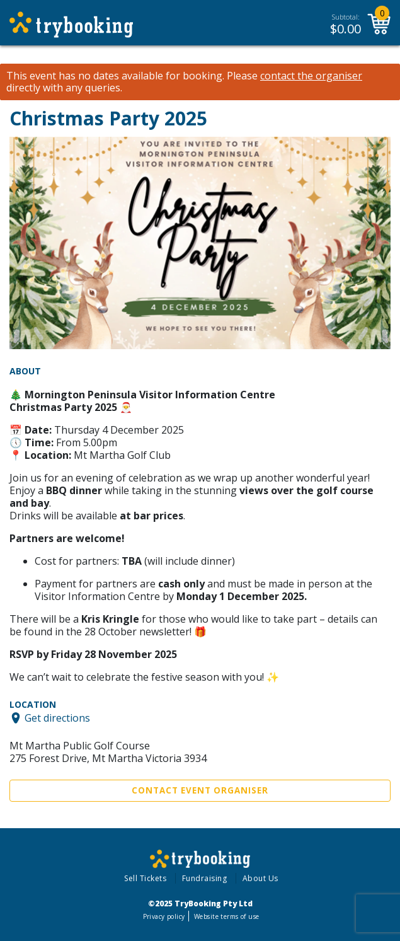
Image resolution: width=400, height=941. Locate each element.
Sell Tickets (145, 878)
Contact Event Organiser (200, 790)
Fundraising (204, 878)
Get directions (57, 718)
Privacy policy (164, 916)
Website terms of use (226, 916)
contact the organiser (311, 76)
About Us (260, 878)
